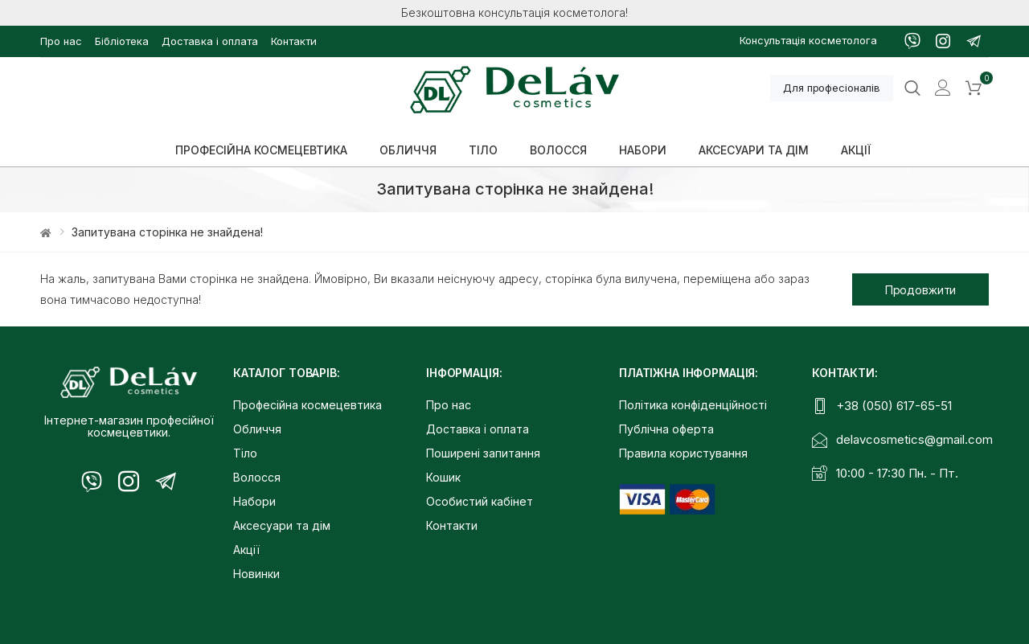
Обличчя (257, 429)
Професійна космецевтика (307, 405)
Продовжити (921, 290)
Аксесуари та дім (281, 525)
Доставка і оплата (210, 41)
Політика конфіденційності (693, 405)
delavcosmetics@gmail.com (914, 439)
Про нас (61, 41)
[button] (973, 88)
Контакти (294, 41)
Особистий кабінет (479, 501)
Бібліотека (122, 41)
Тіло (245, 453)
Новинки (256, 573)
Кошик (443, 477)
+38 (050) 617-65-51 (894, 405)
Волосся (257, 477)
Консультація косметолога (808, 40)
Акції (246, 549)
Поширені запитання (483, 453)
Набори (254, 501)
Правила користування (683, 453)
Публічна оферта (666, 429)
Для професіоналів (831, 87)
